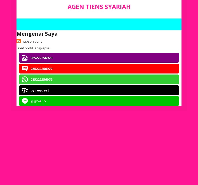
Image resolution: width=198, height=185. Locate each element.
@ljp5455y (38, 101)
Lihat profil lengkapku (33, 48)
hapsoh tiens (32, 41)
